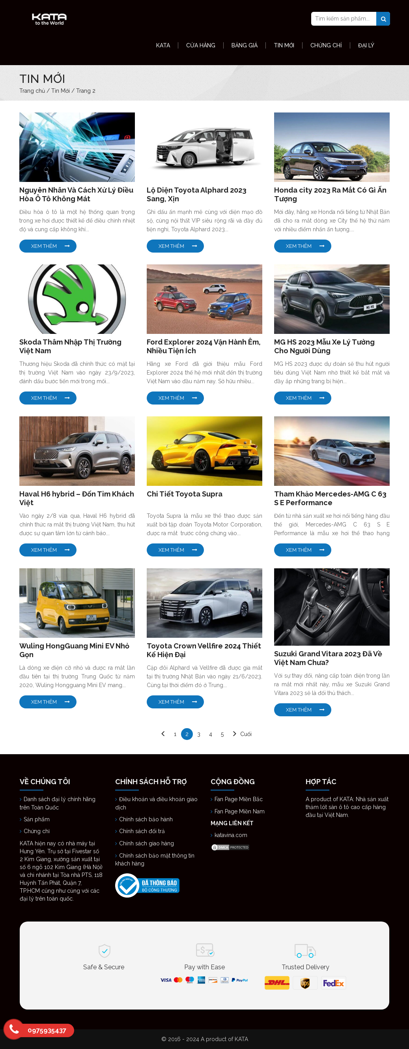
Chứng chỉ (37, 831)
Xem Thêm (44, 246)
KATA (163, 45)
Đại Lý (366, 45)
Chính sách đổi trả (142, 831)
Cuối (246, 734)
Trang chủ (32, 91)
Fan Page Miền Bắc (239, 799)
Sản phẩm (37, 819)
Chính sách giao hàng (146, 843)
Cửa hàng (200, 45)
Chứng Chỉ (326, 45)
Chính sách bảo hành (146, 819)
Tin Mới (284, 45)
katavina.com (231, 835)
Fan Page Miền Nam (240, 811)
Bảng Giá (245, 45)
